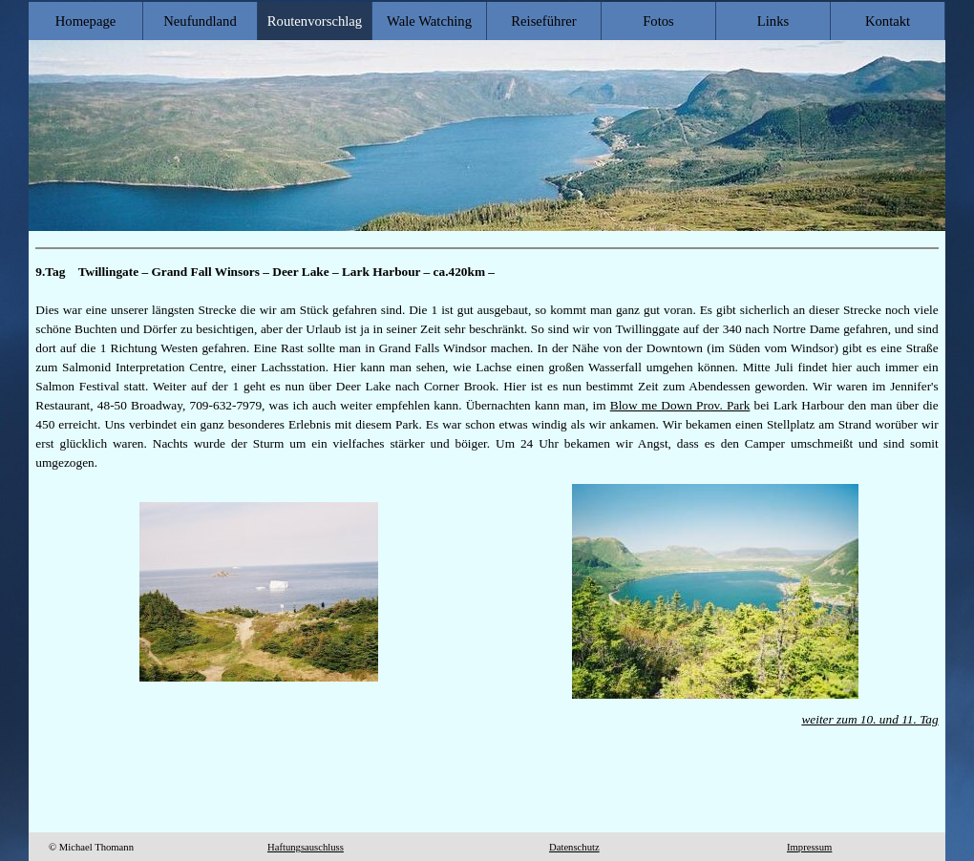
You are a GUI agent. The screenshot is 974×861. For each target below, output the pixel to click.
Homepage (85, 21)
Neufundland (200, 21)
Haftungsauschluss (305, 847)
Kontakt (887, 21)
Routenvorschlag (314, 21)
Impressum (809, 847)
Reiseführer (543, 21)
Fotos (658, 21)
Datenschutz (574, 847)
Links (773, 21)
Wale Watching (429, 21)
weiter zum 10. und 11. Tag (869, 719)
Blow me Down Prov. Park (680, 405)
